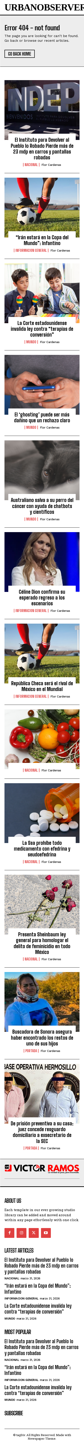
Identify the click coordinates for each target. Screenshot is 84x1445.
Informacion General (31, 250)
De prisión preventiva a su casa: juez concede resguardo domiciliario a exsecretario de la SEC (42, 1132)
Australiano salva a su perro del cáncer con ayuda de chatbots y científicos (42, 506)
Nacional (31, 165)
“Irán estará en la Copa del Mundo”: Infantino (42, 240)
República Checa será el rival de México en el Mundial (42, 686)
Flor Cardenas (51, 165)
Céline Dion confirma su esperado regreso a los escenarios (42, 598)
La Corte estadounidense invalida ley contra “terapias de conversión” (42, 329)
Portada (31, 1051)
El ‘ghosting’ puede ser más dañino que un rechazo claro (42, 417)
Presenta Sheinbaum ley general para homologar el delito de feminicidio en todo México (42, 943)
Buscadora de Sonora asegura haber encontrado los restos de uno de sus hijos (42, 1038)
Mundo (31, 342)
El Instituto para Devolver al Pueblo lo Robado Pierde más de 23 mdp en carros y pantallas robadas (42, 148)
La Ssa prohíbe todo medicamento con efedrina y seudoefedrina (42, 849)
